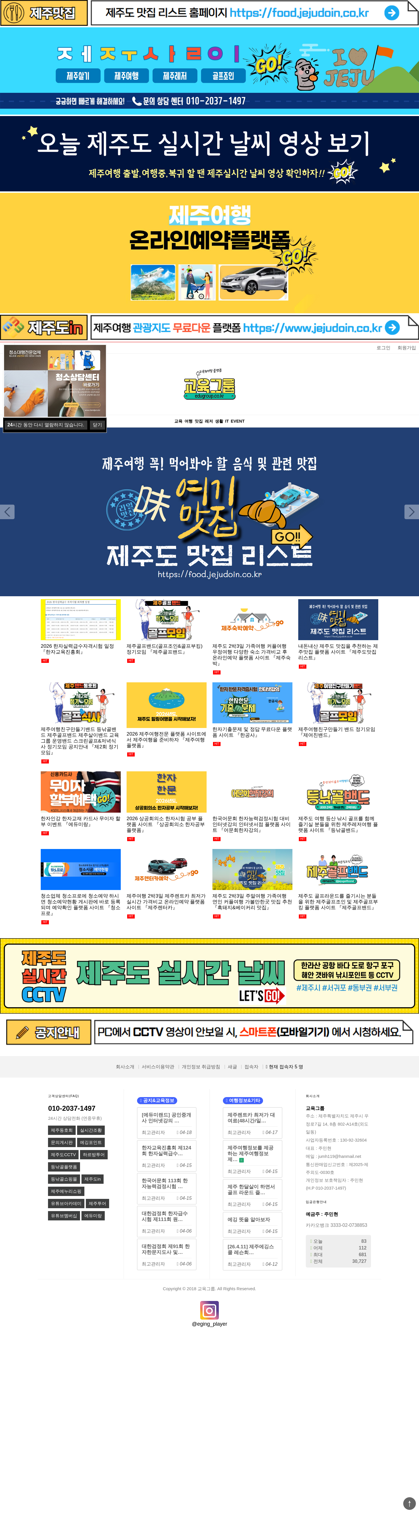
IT (246, 423)
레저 (209, 423)
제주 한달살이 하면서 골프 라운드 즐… (251, 1195)
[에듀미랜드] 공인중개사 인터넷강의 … (166, 1123)
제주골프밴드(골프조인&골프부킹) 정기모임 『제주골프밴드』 (165, 654)
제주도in (92, 1184)
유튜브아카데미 (66, 1208)
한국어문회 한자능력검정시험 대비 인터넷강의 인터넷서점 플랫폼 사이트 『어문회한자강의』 (251, 829)
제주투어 (97, 1208)
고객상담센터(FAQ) (63, 1101)
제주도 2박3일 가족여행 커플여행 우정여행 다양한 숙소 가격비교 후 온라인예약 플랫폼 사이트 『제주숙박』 (251, 660)
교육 (149, 423)
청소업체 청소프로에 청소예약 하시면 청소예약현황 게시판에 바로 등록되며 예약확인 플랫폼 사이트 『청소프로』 (80, 909)
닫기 (97, 424)
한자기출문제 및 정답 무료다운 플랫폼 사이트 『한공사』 (252, 737)
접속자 (251, 1072)
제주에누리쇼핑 (66, 1196)
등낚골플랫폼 (64, 1172)
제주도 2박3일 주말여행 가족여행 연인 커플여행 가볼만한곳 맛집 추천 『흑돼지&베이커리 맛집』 (252, 907)
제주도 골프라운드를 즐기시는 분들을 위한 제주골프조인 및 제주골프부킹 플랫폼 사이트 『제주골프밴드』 (338, 907)
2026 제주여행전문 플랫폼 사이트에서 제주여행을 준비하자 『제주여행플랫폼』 (166, 745)
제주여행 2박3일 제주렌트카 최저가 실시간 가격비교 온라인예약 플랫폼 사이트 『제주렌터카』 (166, 907)
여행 (169, 423)
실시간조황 (91, 1135)
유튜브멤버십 (64, 1221)
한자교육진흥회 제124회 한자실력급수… (166, 1156)
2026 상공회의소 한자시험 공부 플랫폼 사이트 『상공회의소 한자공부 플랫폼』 (166, 829)
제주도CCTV (63, 1160)
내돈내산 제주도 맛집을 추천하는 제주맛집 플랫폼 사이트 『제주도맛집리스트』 (338, 657)
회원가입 (406, 347)
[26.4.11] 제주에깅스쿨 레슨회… (251, 1255)
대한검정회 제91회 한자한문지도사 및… (166, 1255)
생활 (228, 423)
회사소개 (125, 1072)
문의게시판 (62, 1147)
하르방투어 (94, 1160)
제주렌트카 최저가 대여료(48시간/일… (251, 1123)
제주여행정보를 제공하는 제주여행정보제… (251, 1159)
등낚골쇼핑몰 (64, 1184)
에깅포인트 (91, 1147)
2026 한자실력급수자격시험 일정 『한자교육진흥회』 (77, 654)
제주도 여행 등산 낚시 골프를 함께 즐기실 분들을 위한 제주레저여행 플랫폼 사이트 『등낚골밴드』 (338, 829)
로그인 (383, 347)
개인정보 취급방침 (201, 1072)
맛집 (188, 423)
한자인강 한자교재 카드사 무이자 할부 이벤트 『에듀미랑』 (80, 826)
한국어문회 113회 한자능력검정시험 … (165, 1189)
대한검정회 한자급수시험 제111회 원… (165, 1222)
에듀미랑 (93, 1221)
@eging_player (209, 1329)
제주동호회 (62, 1135)
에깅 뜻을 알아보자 (249, 1225)
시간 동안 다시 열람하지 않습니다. (46, 424)
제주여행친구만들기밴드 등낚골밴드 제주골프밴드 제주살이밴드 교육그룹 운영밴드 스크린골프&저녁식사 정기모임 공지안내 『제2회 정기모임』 (80, 746)
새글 (232, 1072)
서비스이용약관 (158, 1072)
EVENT (266, 423)
